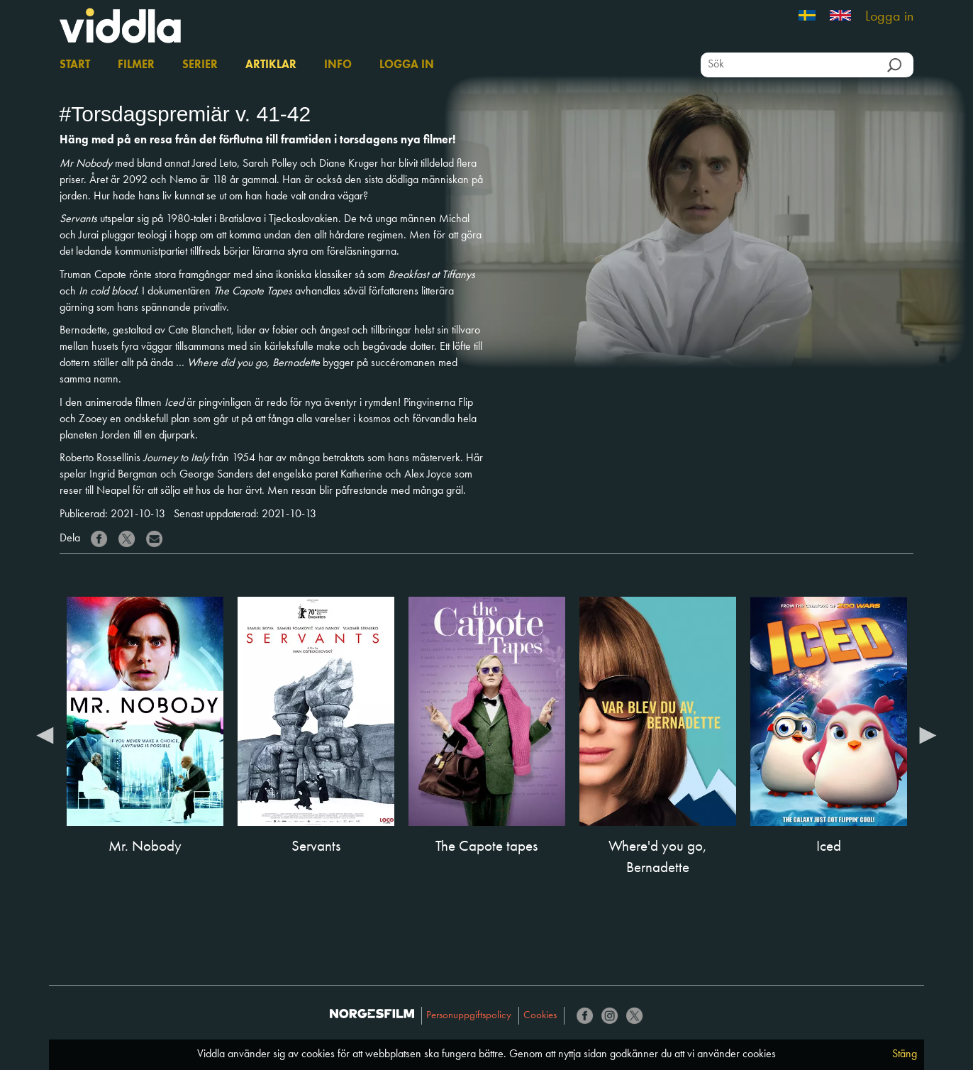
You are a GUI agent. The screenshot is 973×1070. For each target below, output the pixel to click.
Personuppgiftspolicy (468, 1015)
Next (927, 734)
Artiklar (270, 65)
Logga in (889, 17)
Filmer (136, 65)
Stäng (904, 1054)
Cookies (540, 1015)
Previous (45, 734)
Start (75, 65)
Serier (200, 65)
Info (338, 65)
